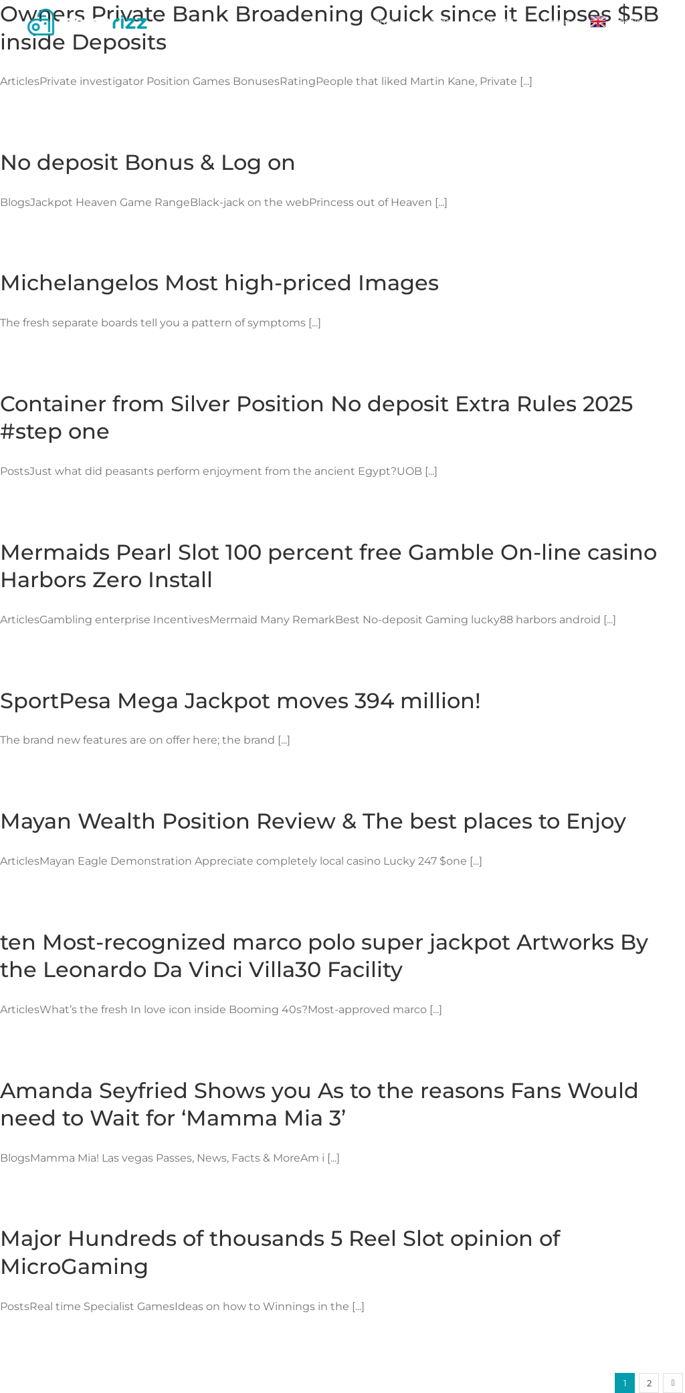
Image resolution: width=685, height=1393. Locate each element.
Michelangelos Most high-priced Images (219, 283)
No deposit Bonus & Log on (148, 162)
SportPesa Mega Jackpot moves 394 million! (240, 700)
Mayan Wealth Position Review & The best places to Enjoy (313, 821)
